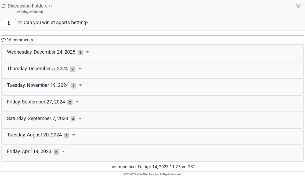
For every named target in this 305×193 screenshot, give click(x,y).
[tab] (152, 54)
